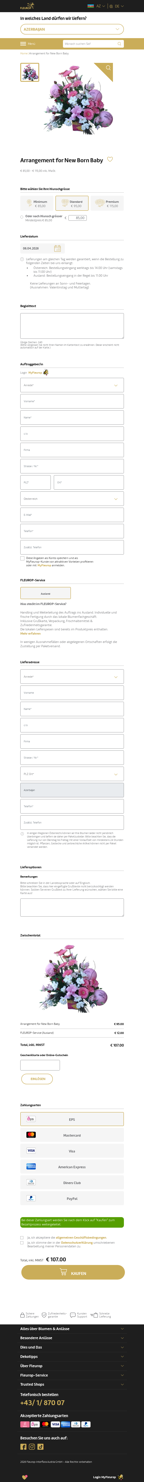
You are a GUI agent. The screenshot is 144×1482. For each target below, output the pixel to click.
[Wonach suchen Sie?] (93, 44)
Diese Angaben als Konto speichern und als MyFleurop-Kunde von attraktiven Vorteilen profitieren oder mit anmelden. (59, 561)
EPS (50, 1119)
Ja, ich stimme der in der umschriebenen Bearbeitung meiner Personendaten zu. (71, 1244)
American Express (56, 1167)
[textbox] (72, 385)
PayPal (51, 1198)
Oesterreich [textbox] (30, 499)
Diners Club (53, 1182)
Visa (50, 1151)
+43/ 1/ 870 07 (42, 1402)
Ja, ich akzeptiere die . (67, 1238)
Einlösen (38, 1079)
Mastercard (53, 1135)
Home (24, 53)
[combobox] (72, 385)
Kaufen (78, 1273)
